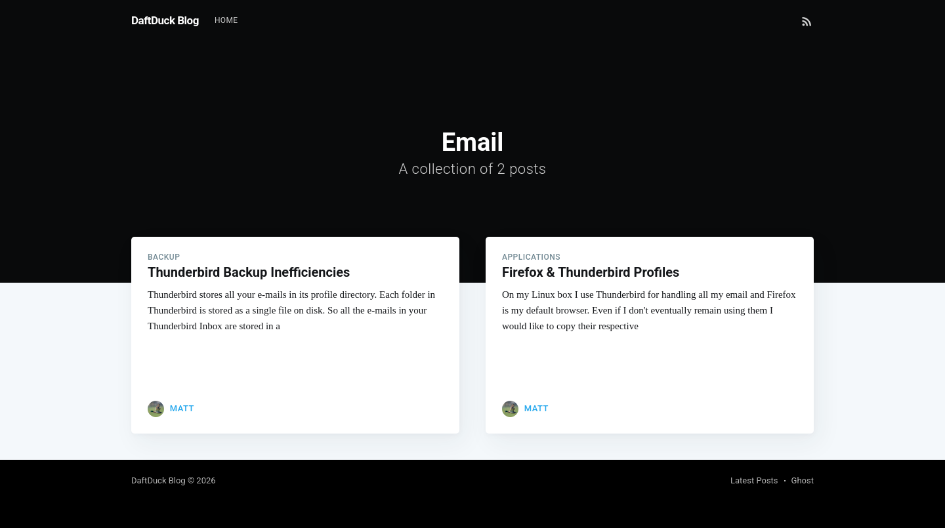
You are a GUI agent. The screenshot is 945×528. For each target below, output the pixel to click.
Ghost (802, 480)
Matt (182, 408)
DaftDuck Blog (165, 20)
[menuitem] (226, 20)
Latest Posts (754, 480)
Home (226, 20)
